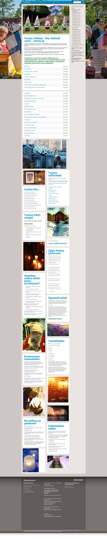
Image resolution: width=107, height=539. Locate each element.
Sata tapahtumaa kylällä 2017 (78, 52)
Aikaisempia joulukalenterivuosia (76, 12)
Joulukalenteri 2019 (76, 21)
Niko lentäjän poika (51, 198)
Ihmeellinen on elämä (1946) (53, 201)
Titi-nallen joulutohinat (52, 190)
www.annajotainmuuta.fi (57, 243)
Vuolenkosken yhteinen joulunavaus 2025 (77, 59)
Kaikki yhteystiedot (79, 480)
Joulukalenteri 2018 (76, 19)
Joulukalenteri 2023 (76, 9)
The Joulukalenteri (51, 191)
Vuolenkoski (26, 2)
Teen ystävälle (27, 79)
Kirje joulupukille (27, 111)
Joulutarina (50, 188)
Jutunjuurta (26, 103)
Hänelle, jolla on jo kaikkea (30, 130)
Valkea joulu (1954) (51, 203)
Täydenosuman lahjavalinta (30, 76)
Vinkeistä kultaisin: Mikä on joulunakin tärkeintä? (34, 87)
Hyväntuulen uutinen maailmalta (31, 71)
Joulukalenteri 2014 (76, 13)
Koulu (50, 2)
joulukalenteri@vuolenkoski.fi (30, 52)
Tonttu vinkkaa (75, 27)
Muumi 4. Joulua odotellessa (53, 193)
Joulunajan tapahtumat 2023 (78, 44)
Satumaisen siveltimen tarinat (30, 122)
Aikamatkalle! (27, 93)
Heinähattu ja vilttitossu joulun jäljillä (54, 186)
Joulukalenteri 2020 (76, 22)
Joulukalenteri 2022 (76, 25)
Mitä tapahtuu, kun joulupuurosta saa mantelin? (34, 98)
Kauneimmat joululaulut (29, 133)
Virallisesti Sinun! (27, 82)
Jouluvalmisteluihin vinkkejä (30, 95)
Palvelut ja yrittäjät (43, 2)
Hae (83, 2)
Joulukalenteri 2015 (76, 15)
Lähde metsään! (27, 68)
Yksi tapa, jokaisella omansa (30, 127)
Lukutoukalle (27, 74)
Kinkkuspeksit (27, 66)
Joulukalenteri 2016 (76, 16)
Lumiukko (50, 195)
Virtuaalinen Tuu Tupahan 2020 (77, 48)
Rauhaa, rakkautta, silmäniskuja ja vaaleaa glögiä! (34, 84)
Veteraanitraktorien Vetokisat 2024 (78, 61)
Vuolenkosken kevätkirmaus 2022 (78, 56)
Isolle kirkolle (27, 135)
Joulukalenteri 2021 (76, 24)
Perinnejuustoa (27, 119)
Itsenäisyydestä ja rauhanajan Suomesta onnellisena (35, 117)
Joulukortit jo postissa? (29, 106)
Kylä (54, 3)
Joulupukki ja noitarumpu (52, 196)
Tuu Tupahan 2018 (75, 50)
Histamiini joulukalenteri (52, 200)
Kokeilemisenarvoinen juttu (30, 109)
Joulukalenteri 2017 (76, 18)
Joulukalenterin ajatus (76, 43)
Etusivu (58, 2)
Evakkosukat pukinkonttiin (29, 101)
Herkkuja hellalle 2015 (76, 54)
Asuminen (34, 2)
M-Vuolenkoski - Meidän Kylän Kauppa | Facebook (52, 495)
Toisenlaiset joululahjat (29, 125)
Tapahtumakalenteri (76, 6)
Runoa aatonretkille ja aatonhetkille (31, 114)
